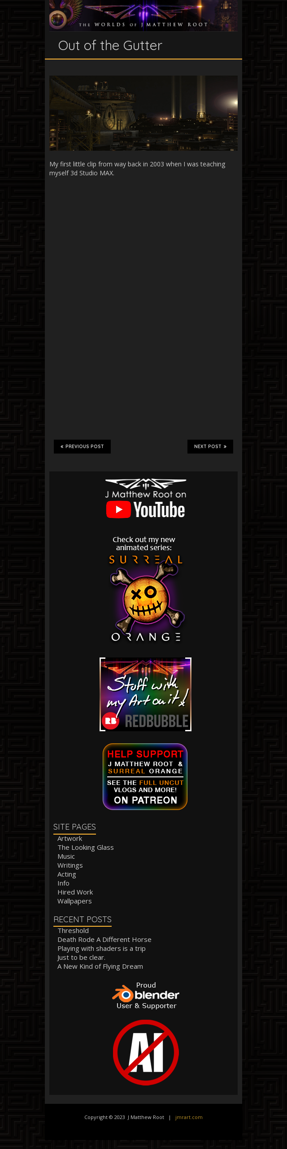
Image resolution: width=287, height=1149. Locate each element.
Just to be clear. (81, 957)
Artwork (69, 838)
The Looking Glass (85, 847)
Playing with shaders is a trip (101, 948)
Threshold (73, 930)
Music (66, 856)
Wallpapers (74, 900)
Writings (70, 865)
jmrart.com (189, 1117)
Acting (66, 873)
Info (63, 882)
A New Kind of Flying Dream (100, 966)
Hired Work (75, 891)
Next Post (210, 446)
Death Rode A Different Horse (104, 939)
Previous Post (82, 446)
